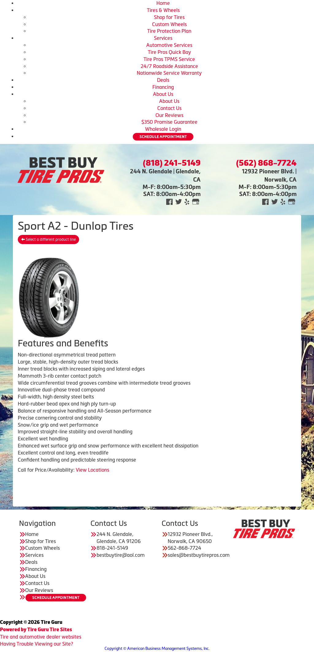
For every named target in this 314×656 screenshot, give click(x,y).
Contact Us (169, 108)
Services (163, 38)
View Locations (92, 470)
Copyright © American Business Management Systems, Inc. (157, 648)
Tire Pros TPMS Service (169, 59)
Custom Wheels (169, 24)
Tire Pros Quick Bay (169, 52)
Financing (163, 87)
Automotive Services (169, 45)
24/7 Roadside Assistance (169, 66)
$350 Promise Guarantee (169, 122)
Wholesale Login (163, 129)
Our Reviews (169, 115)
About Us (163, 94)
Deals (163, 80)
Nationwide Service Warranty (169, 73)
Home (163, 3)
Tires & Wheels (163, 10)
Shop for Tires (169, 17)
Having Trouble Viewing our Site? (36, 644)
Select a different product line (48, 239)
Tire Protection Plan (169, 31)
